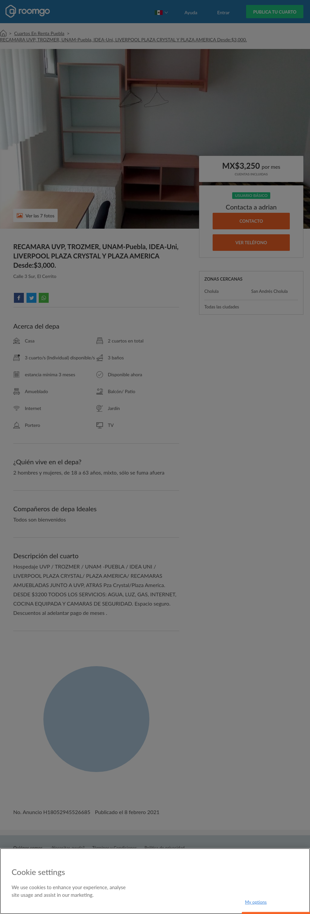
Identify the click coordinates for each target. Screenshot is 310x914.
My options (256, 901)
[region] (155, 881)
